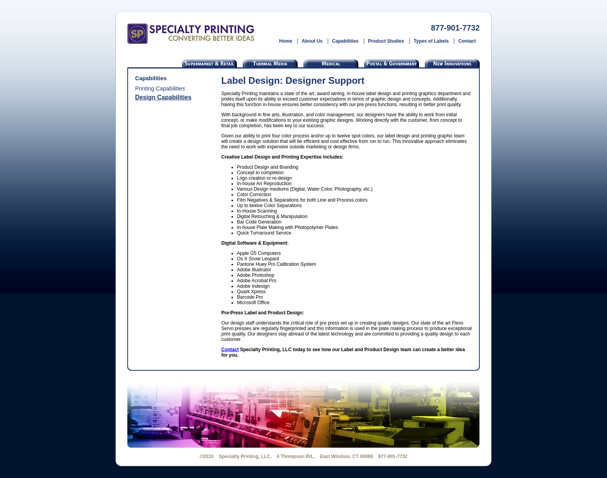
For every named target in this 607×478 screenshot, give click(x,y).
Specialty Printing (191, 33)
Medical (331, 63)
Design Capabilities (163, 97)
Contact (467, 41)
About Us (312, 41)
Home (285, 41)
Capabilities (345, 41)
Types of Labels (431, 41)
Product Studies (386, 41)
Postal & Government (391, 63)
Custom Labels (452, 63)
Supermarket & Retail (209, 63)
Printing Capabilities (160, 88)
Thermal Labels (270, 63)
